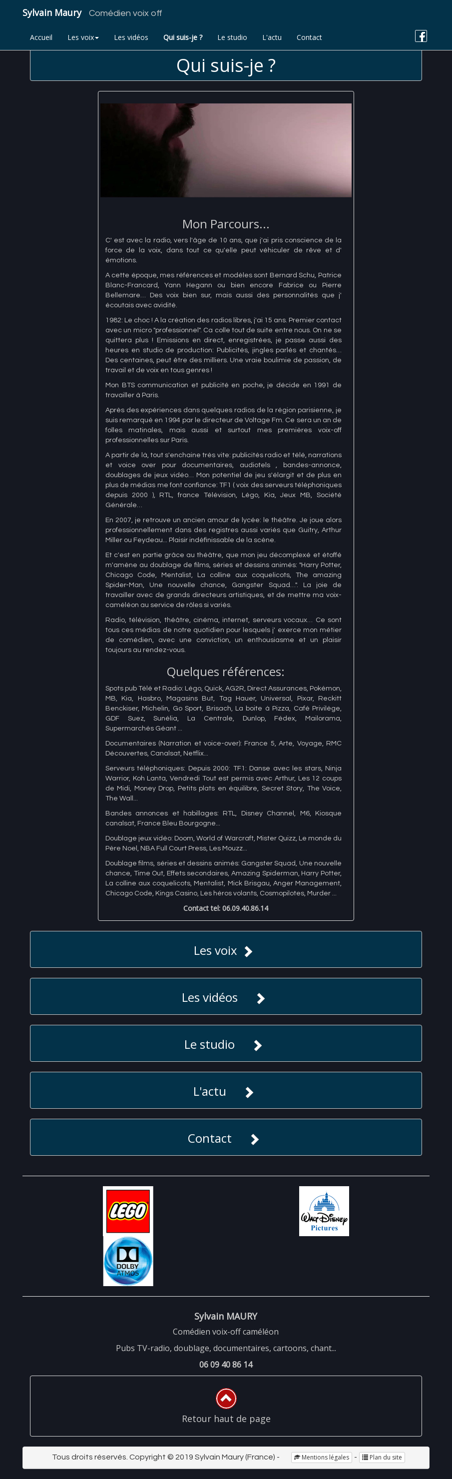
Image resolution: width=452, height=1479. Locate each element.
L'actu (272, 37)
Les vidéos (131, 37)
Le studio (232, 37)
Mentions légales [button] (321, 1457)
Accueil (41, 37)
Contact (309, 37)
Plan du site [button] (382, 1457)
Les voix (83, 37)
